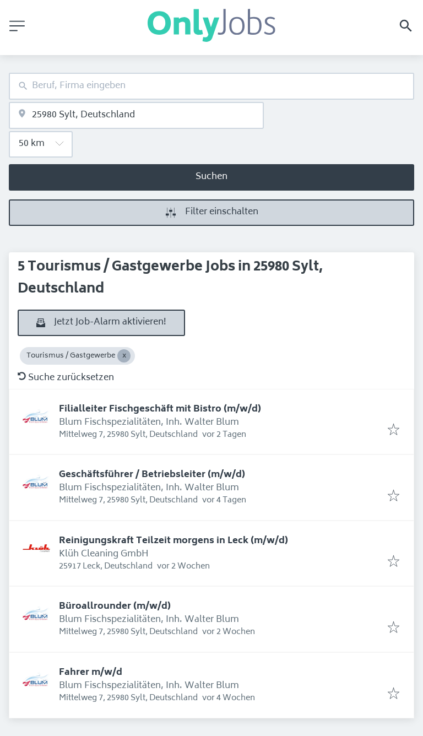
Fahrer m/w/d (90, 672)
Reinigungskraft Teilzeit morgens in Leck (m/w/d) (173, 541)
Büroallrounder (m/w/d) (115, 606)
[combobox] (211, 86)
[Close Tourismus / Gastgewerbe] (124, 355)
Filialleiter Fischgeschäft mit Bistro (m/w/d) (160, 409)
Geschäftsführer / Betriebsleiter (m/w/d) (152, 475)
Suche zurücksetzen (66, 378)
